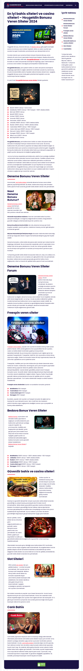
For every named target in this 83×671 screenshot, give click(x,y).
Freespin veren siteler (14, 347)
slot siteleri (19, 565)
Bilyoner (64, 61)
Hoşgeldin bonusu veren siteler (26, 80)
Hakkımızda (69, 5)
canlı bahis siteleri (28, 643)
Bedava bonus (12, 417)
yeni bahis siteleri (21, 182)
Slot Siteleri (67, 46)
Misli (68, 61)
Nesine (64, 63)
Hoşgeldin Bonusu (33, 59)
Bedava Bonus (36, 47)
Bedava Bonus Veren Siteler (34, 5)
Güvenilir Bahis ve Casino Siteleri (53, 5)
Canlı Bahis (67, 49)
